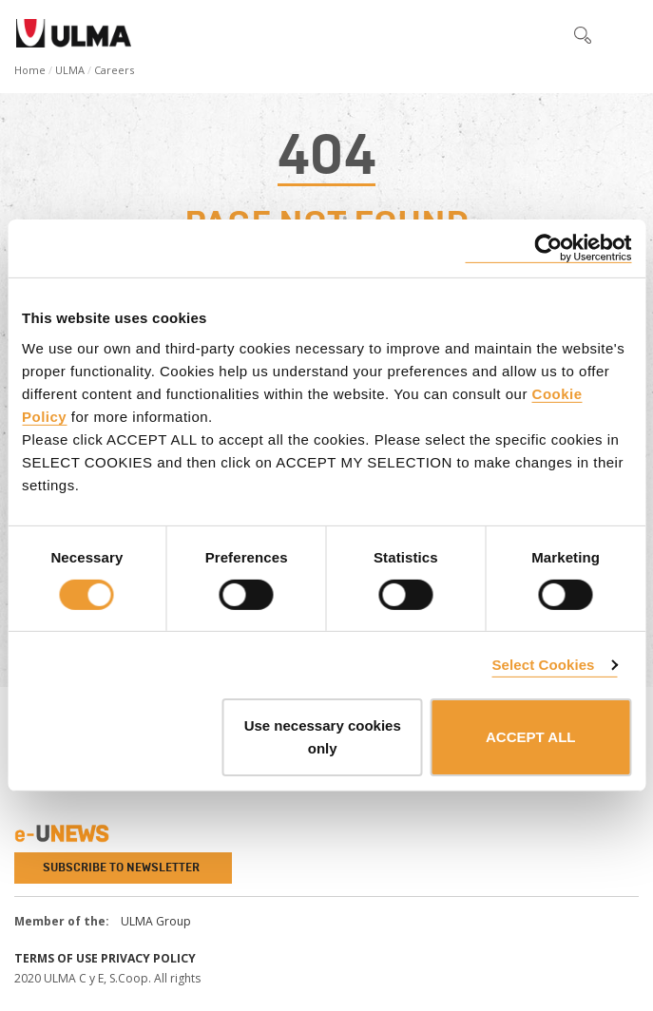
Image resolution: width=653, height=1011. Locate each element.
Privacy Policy (148, 958)
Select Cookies (542, 665)
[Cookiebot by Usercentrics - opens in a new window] (548, 248)
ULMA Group (156, 921)
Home (30, 70)
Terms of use (56, 958)
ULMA (70, 70)
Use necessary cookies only (322, 736)
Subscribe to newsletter (121, 867)
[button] (543, 34)
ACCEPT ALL (530, 737)
